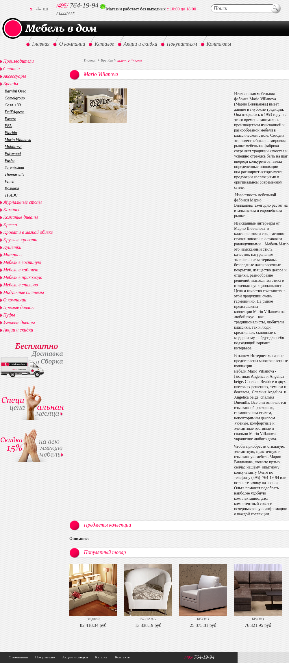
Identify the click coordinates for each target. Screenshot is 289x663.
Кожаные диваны (20, 217)
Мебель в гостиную (22, 262)
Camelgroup (15, 98)
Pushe (9, 160)
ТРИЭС (11, 195)
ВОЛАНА (148, 618)
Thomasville (14, 174)
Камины (11, 209)
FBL (8, 126)
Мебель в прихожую (22, 277)
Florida (11, 133)
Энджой (93, 618)
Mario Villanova (18, 140)
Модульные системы (23, 292)
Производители (18, 61)
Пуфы (9, 314)
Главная (90, 60)
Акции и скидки (18, 329)
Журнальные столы (22, 202)
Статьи (11, 68)
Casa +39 (13, 105)
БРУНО (203, 618)
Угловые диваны (19, 322)
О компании (14, 299)
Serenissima (14, 167)
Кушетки (12, 247)
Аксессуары (14, 76)
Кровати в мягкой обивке (28, 232)
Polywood (13, 153)
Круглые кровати (20, 239)
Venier (10, 181)
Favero (10, 119)
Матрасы (13, 254)
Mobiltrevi (13, 147)
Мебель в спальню (20, 284)
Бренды (107, 60)
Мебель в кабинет (20, 269)
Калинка (12, 188)
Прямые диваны (19, 307)
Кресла (10, 224)
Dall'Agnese (14, 112)
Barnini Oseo (15, 91)
